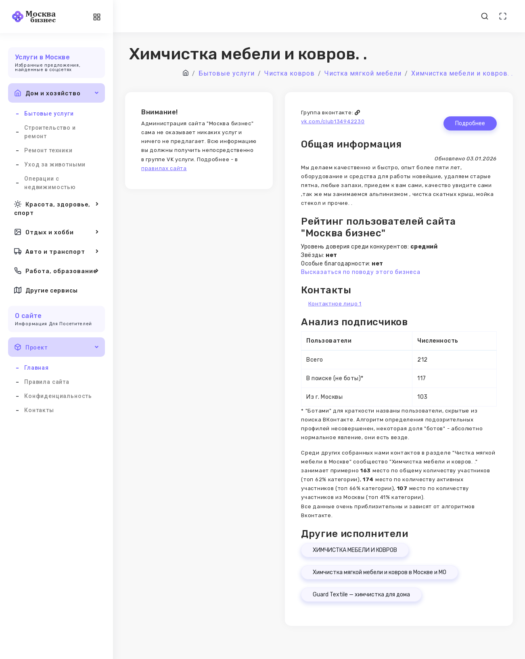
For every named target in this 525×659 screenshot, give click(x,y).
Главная (36, 367)
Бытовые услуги (49, 113)
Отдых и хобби (56, 232)
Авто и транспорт (56, 251)
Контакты (39, 410)
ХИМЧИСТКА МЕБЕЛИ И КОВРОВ (355, 550)
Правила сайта (46, 382)
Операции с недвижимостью (50, 182)
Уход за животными (55, 164)
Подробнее (470, 123)
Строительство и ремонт (50, 131)
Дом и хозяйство (56, 93)
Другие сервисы (46, 290)
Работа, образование (56, 271)
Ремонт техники (48, 150)
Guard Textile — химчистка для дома (361, 594)
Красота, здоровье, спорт (56, 208)
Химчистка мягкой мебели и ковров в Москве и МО (379, 572)
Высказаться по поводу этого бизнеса (360, 272)
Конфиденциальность (58, 396)
